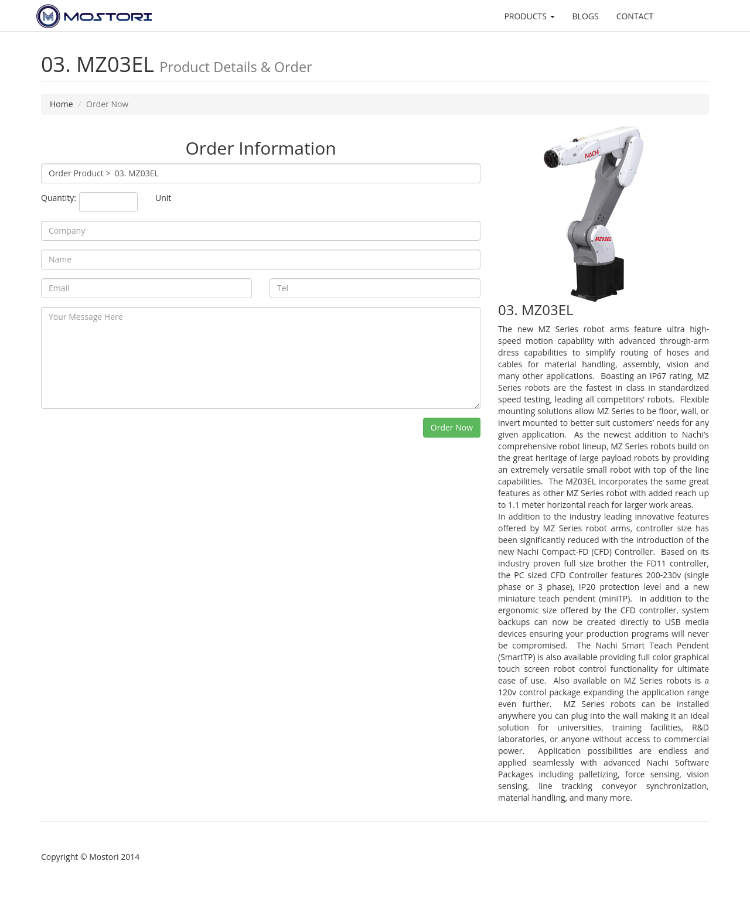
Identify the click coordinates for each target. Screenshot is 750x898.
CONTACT (634, 16)
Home (61, 104)
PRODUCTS (529, 16)
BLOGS (585, 16)
